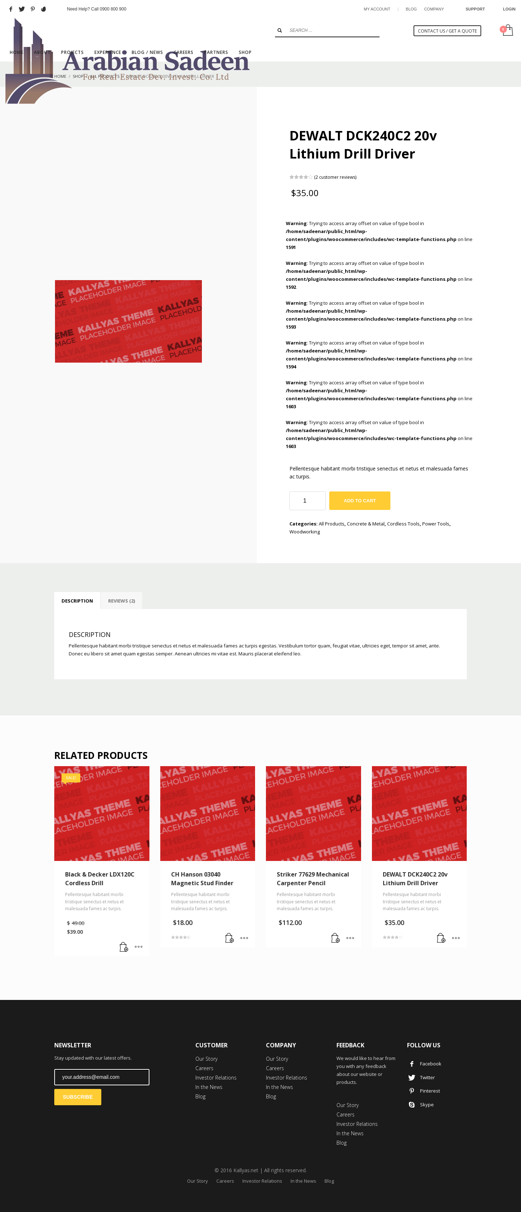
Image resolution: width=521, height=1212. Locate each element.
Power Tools (435, 523)
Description (77, 600)
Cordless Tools (403, 523)
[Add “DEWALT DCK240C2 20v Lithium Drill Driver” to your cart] (441, 938)
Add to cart (360, 500)
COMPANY (434, 9)
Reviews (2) (121, 600)
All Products (331, 523)
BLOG (411, 9)
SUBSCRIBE (78, 1097)
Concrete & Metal (366, 523)
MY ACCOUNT (377, 9)
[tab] (77, 600)
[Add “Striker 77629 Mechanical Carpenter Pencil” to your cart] (336, 938)
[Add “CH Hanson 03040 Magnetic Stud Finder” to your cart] (230, 938)
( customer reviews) (335, 177)
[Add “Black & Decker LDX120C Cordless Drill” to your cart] (124, 947)
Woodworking (304, 531)
